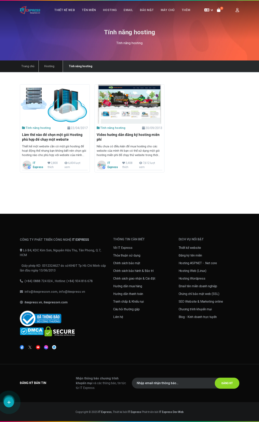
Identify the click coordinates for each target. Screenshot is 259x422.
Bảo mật (145, 13)
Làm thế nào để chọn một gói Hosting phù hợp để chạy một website (52, 137)
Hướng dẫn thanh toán (128, 294)
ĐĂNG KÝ (225, 383)
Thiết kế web (70, 13)
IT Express (105, 412)
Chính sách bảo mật (126, 263)
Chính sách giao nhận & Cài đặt (134, 278)
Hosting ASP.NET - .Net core (198, 263)
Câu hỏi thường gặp (126, 309)
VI (208, 13)
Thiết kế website (190, 248)
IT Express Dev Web (171, 412)
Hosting (111, 13)
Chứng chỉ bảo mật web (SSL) (199, 294)
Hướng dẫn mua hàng (127, 286)
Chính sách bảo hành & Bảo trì (133, 271)
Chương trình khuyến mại (195, 309)
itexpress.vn (33, 302)
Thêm (180, 13)
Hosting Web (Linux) (193, 271)
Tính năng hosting (36, 128)
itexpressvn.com (56, 302)
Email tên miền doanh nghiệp (198, 286)
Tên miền (92, 13)
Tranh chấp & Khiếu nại (128, 301)
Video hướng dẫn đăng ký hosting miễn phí (128, 137)
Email (128, 13)
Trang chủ (26, 66)
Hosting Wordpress (192, 278)
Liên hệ (118, 317)
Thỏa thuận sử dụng (126, 255)
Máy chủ (164, 13)
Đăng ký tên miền (190, 255)
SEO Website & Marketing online (201, 301)
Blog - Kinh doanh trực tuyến (198, 317)
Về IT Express (122, 248)
